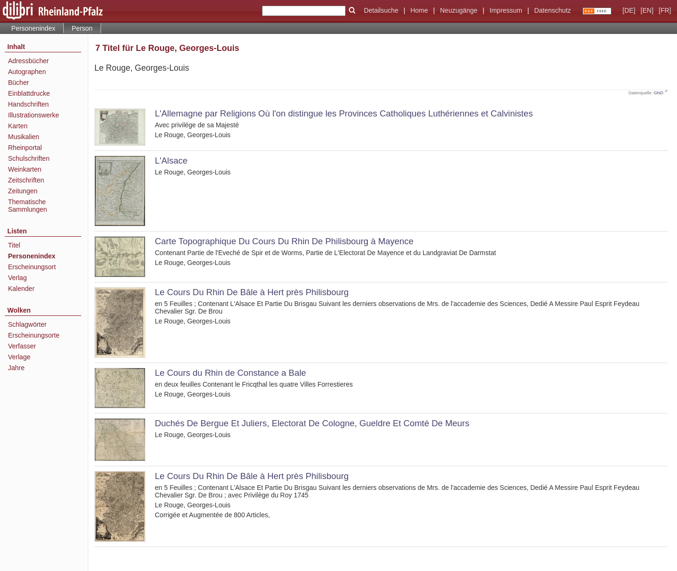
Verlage (19, 357)
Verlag (17, 277)
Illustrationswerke (33, 115)
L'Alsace (171, 161)
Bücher (18, 82)
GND (658, 93)
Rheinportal (25, 147)
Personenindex (33, 28)
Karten (17, 126)
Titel (14, 245)
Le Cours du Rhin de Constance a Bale (230, 373)
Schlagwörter (27, 324)
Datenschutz (552, 10)
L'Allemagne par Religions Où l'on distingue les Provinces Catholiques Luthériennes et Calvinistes (344, 113)
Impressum (506, 10)
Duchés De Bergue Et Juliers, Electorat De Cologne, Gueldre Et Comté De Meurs (312, 423)
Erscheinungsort (32, 267)
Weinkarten (25, 169)
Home (419, 10)
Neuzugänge (458, 10)
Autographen (27, 71)
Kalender (21, 288)
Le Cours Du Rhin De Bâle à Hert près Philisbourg (252, 292)
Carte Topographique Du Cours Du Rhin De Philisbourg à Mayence (284, 241)
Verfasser (22, 346)
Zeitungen (22, 191)
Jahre (16, 368)
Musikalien (23, 137)
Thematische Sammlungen (27, 205)
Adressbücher (28, 61)
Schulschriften (29, 158)
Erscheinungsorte (33, 335)
